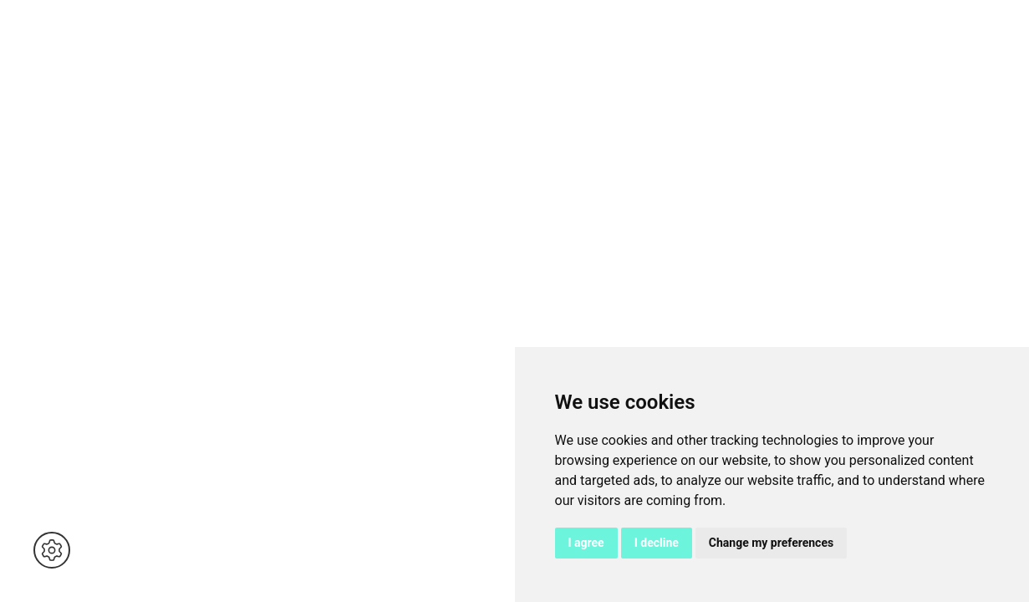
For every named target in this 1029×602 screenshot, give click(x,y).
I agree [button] (586, 542)
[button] (51, 550)
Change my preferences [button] (771, 542)
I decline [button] (656, 542)
